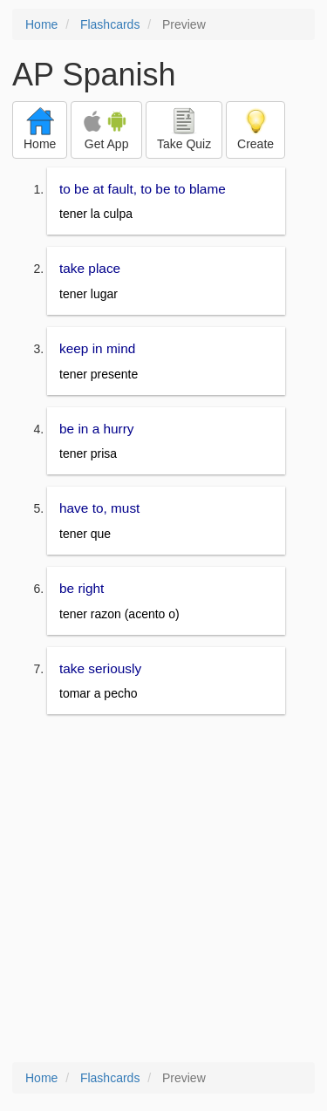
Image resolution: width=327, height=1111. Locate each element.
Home (41, 24)
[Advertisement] (163, 889)
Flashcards (110, 24)
